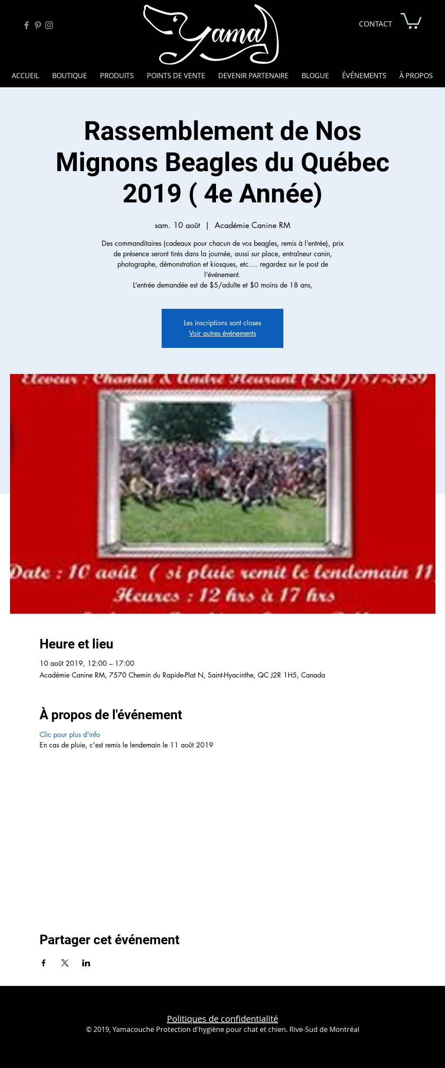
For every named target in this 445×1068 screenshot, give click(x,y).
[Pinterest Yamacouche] (38, 25)
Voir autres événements (222, 333)
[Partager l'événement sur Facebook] (44, 962)
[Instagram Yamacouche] (49, 25)
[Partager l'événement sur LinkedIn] (86, 962)
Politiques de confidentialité (222, 1019)
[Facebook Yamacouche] (26, 25)
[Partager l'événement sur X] (65, 962)
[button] (411, 20)
